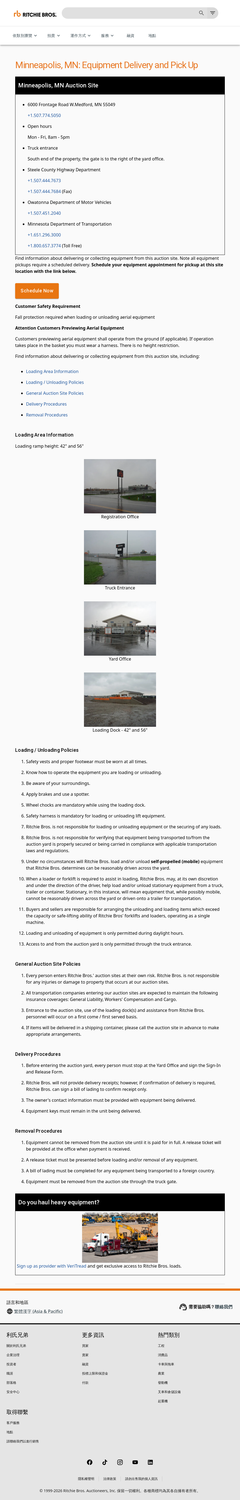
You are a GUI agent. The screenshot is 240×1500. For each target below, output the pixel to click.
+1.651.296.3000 (44, 235)
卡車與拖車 (166, 1364)
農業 (161, 1373)
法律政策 (109, 1478)
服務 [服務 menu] (108, 36)
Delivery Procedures (46, 404)
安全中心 (13, 1392)
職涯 (10, 1373)
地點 (152, 36)
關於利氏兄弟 (16, 1345)
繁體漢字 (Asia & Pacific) (38, 1311)
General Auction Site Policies (55, 393)
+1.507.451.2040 (44, 213)
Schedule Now (37, 291)
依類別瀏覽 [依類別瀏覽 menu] (26, 36)
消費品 (163, 1355)
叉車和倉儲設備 (169, 1392)
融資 (130, 36)
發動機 (163, 1382)
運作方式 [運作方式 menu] (81, 36)
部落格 (11, 1382)
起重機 (163, 1401)
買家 (85, 1345)
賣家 (85, 1355)
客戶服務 (13, 1422)
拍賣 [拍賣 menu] (54, 36)
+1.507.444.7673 (44, 181)
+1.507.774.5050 (44, 115)
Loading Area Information (52, 371)
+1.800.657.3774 (44, 246)
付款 (85, 1382)
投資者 (11, 1364)
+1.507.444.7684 (44, 191)
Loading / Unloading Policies (55, 382)
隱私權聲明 (86, 1478)
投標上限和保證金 (95, 1373)
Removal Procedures (47, 415)
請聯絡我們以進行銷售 (23, 1441)
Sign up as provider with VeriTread (51, 1266)
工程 (161, 1345)
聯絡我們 (223, 1306)
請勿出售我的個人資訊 (141, 1478)
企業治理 (13, 1355)
